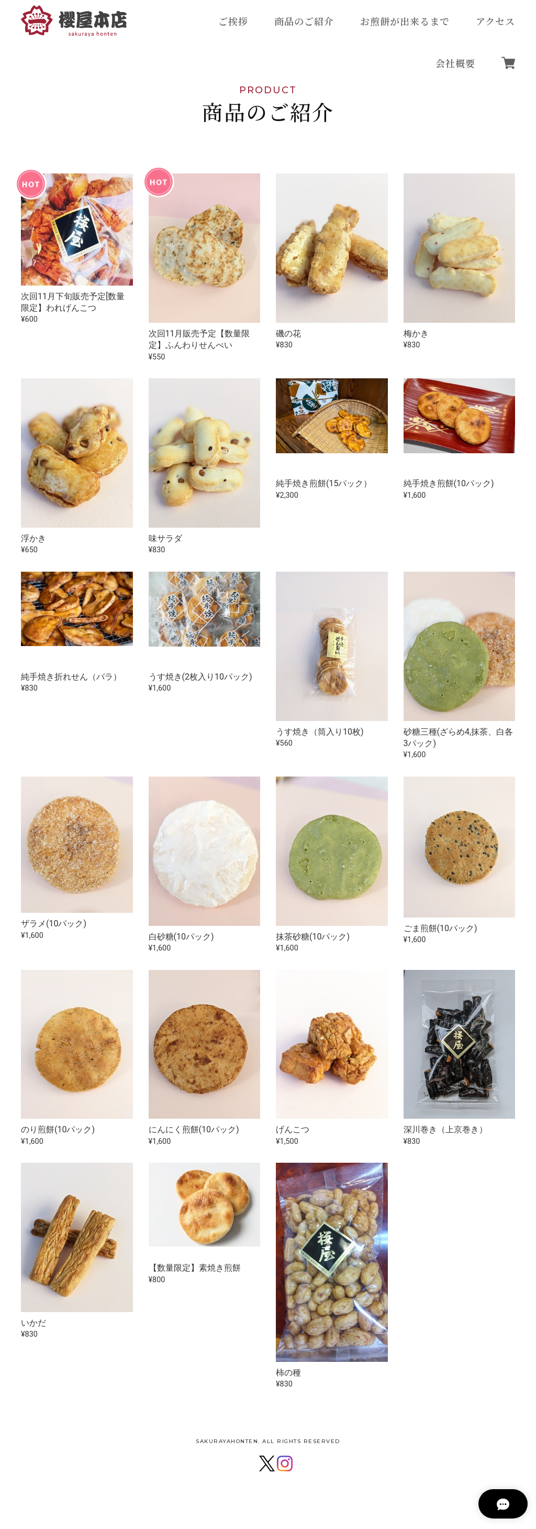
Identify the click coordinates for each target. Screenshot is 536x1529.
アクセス (495, 21)
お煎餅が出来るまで (405, 21)
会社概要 (455, 63)
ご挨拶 (233, 21)
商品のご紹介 (304, 21)
